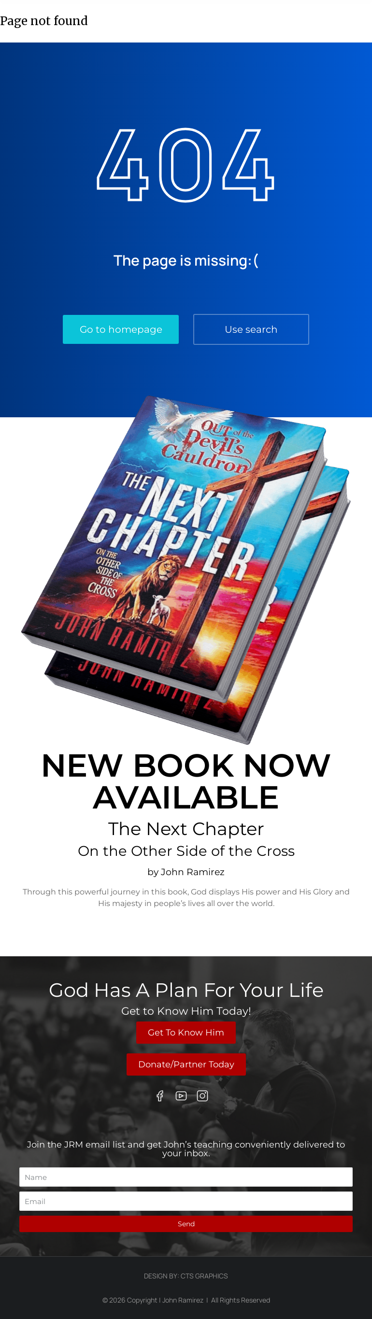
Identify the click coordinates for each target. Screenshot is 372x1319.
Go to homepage (121, 329)
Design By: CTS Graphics (186, 1275)
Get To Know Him (186, 1032)
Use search (251, 329)
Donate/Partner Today (186, 1064)
